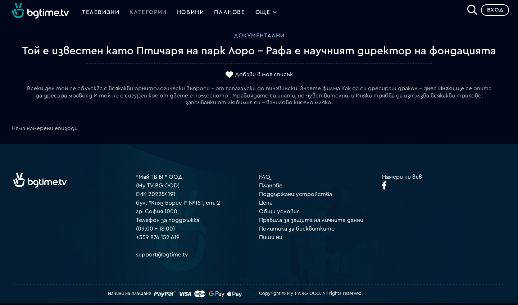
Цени (266, 205)
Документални (259, 38)
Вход (493, 12)
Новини (190, 14)
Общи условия (279, 214)
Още (266, 14)
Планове (270, 188)
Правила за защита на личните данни (311, 222)
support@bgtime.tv (162, 257)
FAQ (264, 179)
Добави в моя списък (264, 76)
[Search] (470, 11)
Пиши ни (270, 239)
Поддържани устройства (295, 196)
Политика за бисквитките (297, 231)
